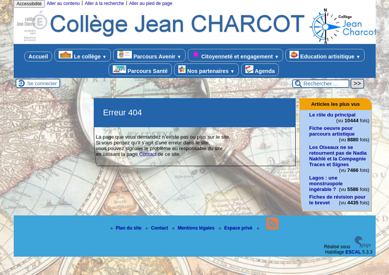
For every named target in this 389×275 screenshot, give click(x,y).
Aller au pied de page (150, 3)
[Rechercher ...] (320, 83)
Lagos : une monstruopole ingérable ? (326, 183)
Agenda (260, 69)
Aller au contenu (63, 3)
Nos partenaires (206, 69)
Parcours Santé (140, 69)
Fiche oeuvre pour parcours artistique (332, 131)
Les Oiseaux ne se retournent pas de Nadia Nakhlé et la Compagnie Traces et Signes (338, 155)
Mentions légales (194, 228)
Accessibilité (29, 3)
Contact (147, 154)
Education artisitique (325, 55)
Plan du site (126, 228)
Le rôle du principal (332, 115)
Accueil (38, 56)
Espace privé (236, 228)
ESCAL (353, 252)
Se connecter (42, 83)
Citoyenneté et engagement (235, 55)
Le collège (83, 55)
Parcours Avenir (149, 55)
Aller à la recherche (104, 3)
